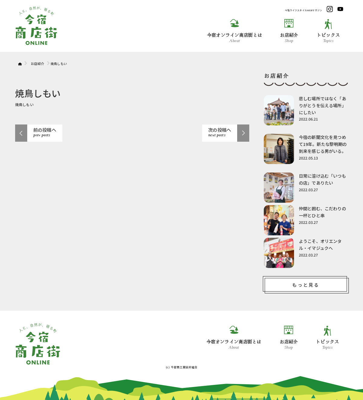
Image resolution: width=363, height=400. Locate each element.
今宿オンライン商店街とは (234, 31)
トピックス (328, 31)
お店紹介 (289, 31)
